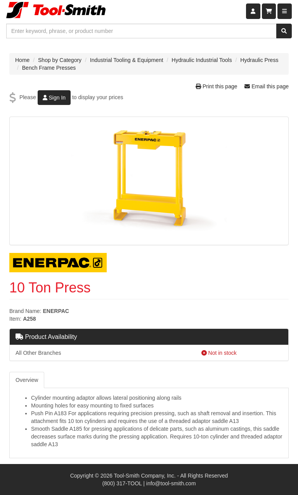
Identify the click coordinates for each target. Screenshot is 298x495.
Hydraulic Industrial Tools (202, 60)
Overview (27, 380)
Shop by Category (59, 60)
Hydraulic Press (259, 60)
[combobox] (141, 31)
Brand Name (24, 311)
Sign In (54, 98)
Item (14, 319)
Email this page (266, 86)
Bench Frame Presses (49, 68)
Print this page (217, 86)
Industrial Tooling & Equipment (126, 60)
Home (22, 60)
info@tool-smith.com (171, 483)
